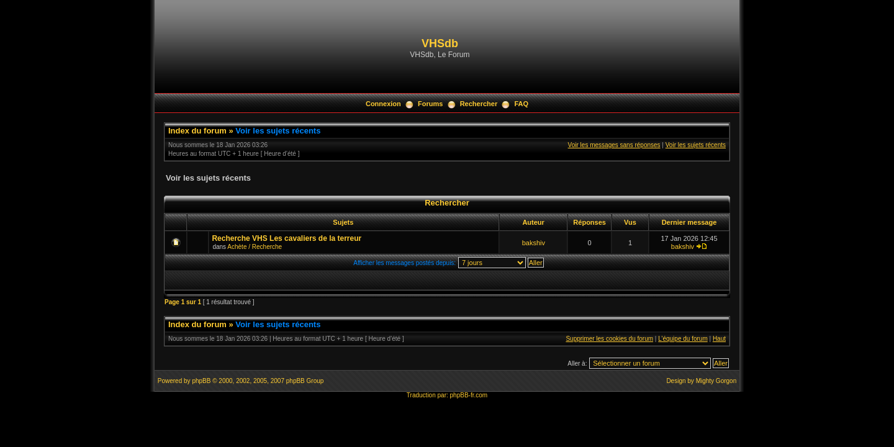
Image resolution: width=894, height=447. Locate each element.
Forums (430, 103)
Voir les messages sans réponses (614, 145)
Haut (719, 338)
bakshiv (533, 242)
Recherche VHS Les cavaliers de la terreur (286, 238)
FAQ (521, 103)
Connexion (383, 103)
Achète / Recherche (254, 246)
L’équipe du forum (683, 338)
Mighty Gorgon (716, 380)
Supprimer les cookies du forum (609, 338)
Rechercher (479, 103)
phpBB (201, 380)
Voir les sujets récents (277, 130)
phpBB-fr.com (469, 395)
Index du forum (197, 130)
